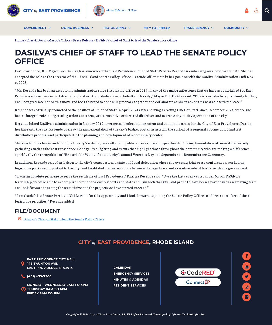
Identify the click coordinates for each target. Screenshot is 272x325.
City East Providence (136, 242)
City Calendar (156, 28)
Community (234, 28)
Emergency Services (131, 273)
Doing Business (75, 28)
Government (35, 28)
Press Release (83, 39)
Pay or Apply (115, 28)
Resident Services (129, 285)
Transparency (196, 28)
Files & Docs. (36, 39)
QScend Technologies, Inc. (188, 314)
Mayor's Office (59, 39)
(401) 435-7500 (39, 276)
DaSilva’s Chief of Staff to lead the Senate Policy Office (63, 218)
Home (19, 39)
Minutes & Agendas (130, 279)
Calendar (122, 268)
